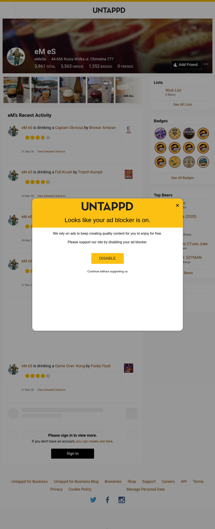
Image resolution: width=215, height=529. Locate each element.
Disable (107, 258)
